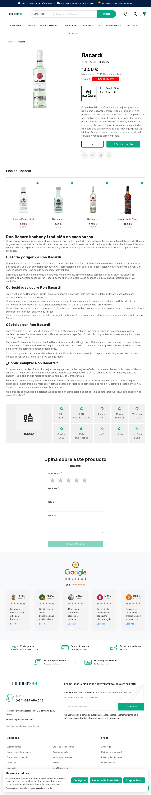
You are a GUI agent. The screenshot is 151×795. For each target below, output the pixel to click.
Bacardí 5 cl (58, 219)
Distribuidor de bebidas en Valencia (22, 726)
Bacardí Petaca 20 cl (23, 219)
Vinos (31, 25)
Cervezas (129, 25)
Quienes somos (14, 747)
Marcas (56, 763)
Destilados (16, 25)
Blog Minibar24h (60, 768)
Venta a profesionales (63, 757)
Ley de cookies (108, 763)
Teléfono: (20, 696)
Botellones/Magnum (107, 25)
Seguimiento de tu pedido (19, 752)
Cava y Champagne (49, 25)
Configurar (80, 780)
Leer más (14, 624)
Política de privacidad (111, 752)
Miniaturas (70, 25)
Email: (9, 719)
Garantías (11, 763)
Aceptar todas (134, 780)
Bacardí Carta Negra (128, 219)
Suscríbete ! (131, 706)
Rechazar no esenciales (106, 780)
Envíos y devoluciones (111, 757)
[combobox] (73, 14)
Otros (72, 33)
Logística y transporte (63, 747)
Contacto (11, 768)
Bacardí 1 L (93, 219)
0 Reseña (104, 62)
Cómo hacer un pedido (17, 757)
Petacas (86, 25)
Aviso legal (106, 747)
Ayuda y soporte (60, 752)
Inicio (11, 41)
